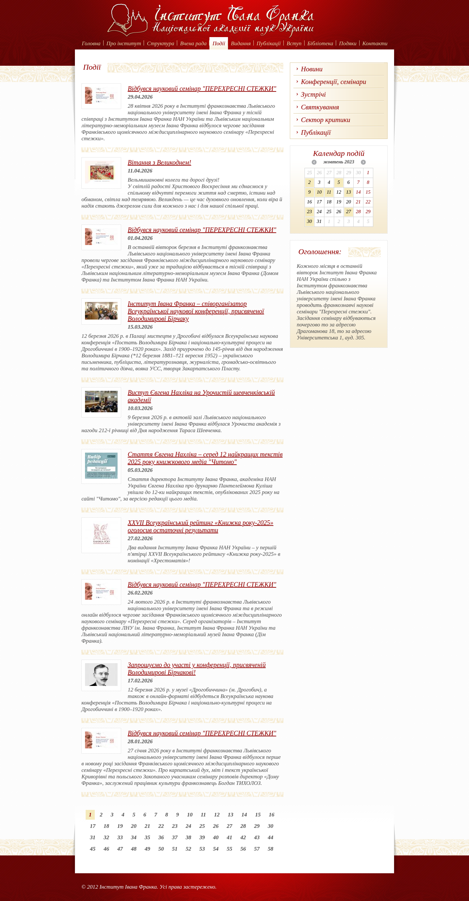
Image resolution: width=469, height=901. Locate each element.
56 (243, 849)
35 (147, 837)
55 (229, 849)
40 (216, 837)
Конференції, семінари (333, 82)
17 (92, 826)
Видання (241, 43)
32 (106, 837)
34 (133, 837)
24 (188, 826)
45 (92, 849)
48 (133, 849)
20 (133, 826)
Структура (160, 43)
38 (188, 837)
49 (147, 849)
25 (202, 826)
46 (106, 849)
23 (175, 826)
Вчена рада (193, 43)
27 (229, 826)
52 (188, 849)
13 (230, 815)
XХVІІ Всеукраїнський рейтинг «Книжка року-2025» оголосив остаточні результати (200, 526)
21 (147, 826)
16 (271, 815)
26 (216, 826)
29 (257, 826)
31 (92, 837)
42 (243, 837)
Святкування (320, 107)
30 (270, 826)
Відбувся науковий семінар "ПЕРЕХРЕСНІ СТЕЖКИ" (202, 88)
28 (243, 826)
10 (189, 815)
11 (203, 815)
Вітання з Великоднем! (159, 162)
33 (120, 837)
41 (229, 837)
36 (161, 837)
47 (120, 849)
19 (120, 826)
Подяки (348, 43)
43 (257, 837)
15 (258, 815)
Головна (91, 43)
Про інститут (124, 43)
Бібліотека (320, 43)
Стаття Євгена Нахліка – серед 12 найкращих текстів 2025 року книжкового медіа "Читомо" (205, 458)
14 (244, 815)
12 (217, 815)
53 (202, 849)
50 (161, 849)
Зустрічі (313, 94)
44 (270, 837)
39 (202, 837)
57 (257, 849)
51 (175, 849)
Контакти (375, 43)
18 (106, 826)
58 (270, 849)
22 (161, 826)
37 (175, 837)
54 (216, 849)
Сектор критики (325, 120)
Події (218, 43)
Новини (311, 69)
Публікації (269, 43)
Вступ (294, 43)
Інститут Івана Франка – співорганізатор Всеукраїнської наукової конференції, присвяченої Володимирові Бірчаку (196, 311)
